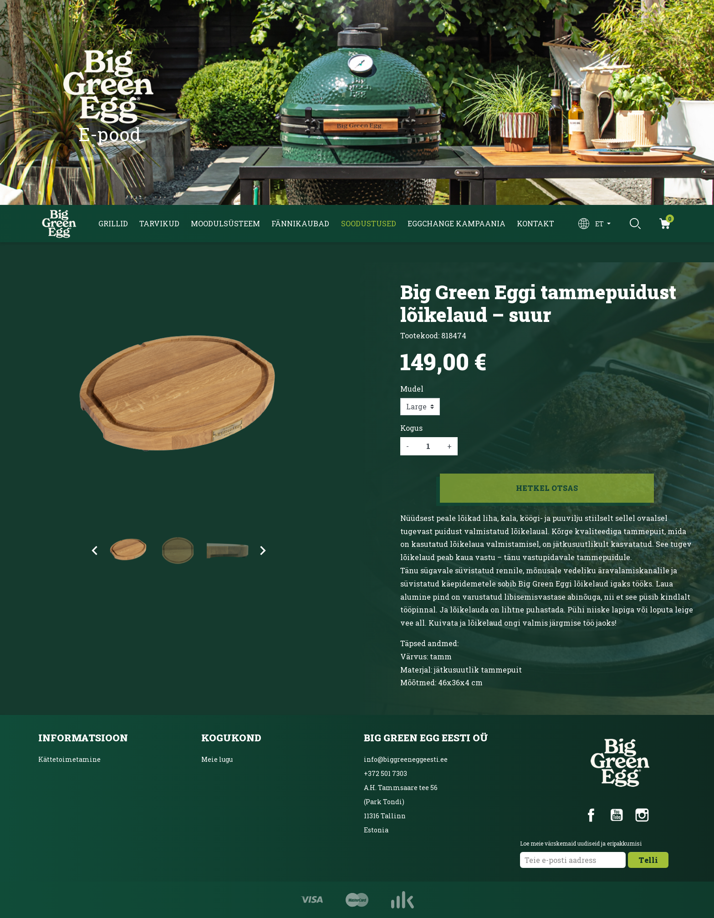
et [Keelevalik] (600, 223)
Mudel (411, 388)
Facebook (591, 815)
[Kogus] (428, 446)
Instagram (642, 815)
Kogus (411, 428)
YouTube (616, 815)
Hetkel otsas (547, 488)
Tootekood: (419, 335)
